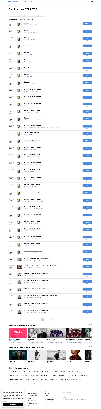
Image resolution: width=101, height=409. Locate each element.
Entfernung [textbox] (37, 15)
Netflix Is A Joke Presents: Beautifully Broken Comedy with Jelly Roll (41, 266)
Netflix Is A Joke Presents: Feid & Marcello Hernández (37, 258)
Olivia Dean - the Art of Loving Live (32, 89)
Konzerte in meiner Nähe (32, 395)
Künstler (28, 398)
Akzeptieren (13, 404)
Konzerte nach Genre (13, 5)
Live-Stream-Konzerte (31, 403)
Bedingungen (66, 397)
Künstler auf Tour (30, 392)
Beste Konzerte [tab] (13, 19)
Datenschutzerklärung (68, 395)
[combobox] (71, 1)
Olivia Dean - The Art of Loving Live (33, 251)
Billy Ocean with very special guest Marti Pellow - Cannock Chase (40, 295)
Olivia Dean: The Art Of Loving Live (32, 103)
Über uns (47, 392)
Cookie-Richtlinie (67, 392)
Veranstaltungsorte (31, 400)
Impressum (48, 402)
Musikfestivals (29, 402)
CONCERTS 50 (13, 2)
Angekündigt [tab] (30, 19)
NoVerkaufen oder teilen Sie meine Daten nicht (74, 399)
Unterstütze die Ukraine (51, 401)
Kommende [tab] (22, 19)
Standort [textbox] (70, 2)
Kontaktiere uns (49, 393)
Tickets (87, 23)
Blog (27, 405)
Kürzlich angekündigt (31, 393)
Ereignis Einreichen (49, 399)
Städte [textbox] (24, 15)
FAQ (46, 397)
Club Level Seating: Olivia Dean (32, 132)
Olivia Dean (27, 23)
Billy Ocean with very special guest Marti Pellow (36, 273)
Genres (28, 397)
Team (46, 395)
